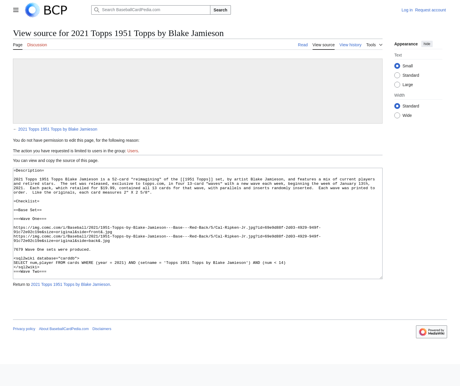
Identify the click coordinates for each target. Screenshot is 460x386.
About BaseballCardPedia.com (64, 351)
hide (427, 44)
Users (132, 150)
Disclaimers (101, 351)
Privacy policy (24, 351)
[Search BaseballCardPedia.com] (150, 10)
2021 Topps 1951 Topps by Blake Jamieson (57, 129)
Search (220, 10)
